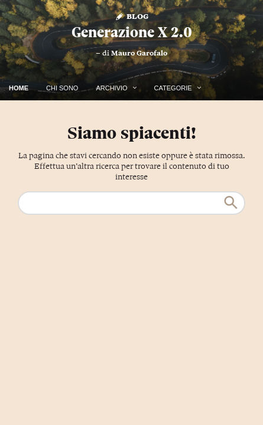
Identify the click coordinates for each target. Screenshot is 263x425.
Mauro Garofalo (139, 53)
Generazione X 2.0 (132, 32)
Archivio (111, 87)
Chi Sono (62, 87)
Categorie (173, 87)
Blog (131, 15)
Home (18, 87)
